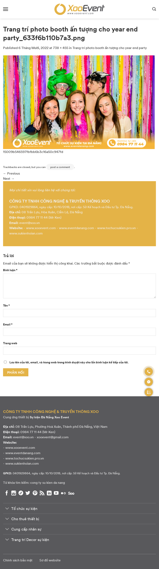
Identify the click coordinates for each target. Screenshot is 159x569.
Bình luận (10, 270)
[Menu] (5, 9)
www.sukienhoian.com (26, 233)
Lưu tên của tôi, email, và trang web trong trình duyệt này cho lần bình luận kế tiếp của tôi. (69, 362)
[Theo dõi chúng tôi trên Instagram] (13, 493)
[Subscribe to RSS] (42, 493)
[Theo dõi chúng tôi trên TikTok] (20, 493)
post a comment (60, 167)
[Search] (154, 9)
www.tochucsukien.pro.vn (116, 227)
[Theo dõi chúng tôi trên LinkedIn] (49, 493)
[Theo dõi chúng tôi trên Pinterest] (35, 493)
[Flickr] (63, 493)
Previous (11, 173)
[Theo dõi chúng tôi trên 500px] (71, 493)
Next (8, 178)
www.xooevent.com (41, 227)
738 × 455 (60, 47)
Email (8, 324)
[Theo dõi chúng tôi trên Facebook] (6, 493)
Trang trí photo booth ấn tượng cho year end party (110, 47)
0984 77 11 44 (37, 217)
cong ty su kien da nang (47, 482)
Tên (6, 305)
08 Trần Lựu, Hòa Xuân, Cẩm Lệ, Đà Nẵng (52, 212)
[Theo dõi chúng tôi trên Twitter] (27, 493)
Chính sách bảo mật (17, 560)
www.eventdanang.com (76, 227)
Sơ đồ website (50, 560)
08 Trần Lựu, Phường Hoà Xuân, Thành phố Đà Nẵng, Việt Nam (61, 426)
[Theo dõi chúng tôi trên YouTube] (56, 493)
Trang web (10, 343)
